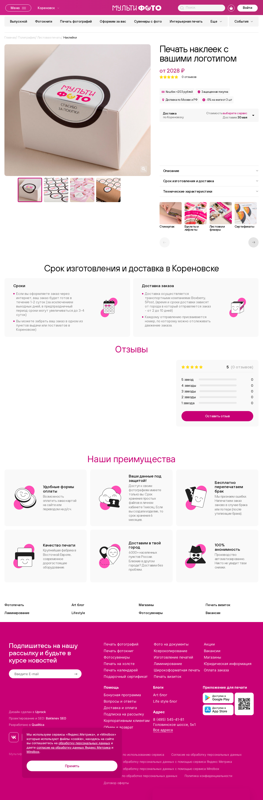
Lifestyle (78, 613)
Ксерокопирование (170, 651)
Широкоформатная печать (177, 670)
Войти (247, 8)
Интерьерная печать (186, 21)
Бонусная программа (122, 695)
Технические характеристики (211, 191)
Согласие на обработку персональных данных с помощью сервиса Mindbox (161, 769)
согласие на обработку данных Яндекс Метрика (74, 747)
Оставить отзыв (217, 416)
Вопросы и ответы (120, 701)
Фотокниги (43, 21)
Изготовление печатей (173, 657)
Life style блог (165, 701)
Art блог (78, 605)
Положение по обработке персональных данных (140, 776)
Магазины (146, 605)
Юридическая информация (227, 663)
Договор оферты (116, 783)
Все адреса (163, 730)
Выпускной (18, 21)
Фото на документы (171, 644)
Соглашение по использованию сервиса (134, 754)
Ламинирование (16, 613)
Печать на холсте (119, 663)
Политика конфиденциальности (208, 776)
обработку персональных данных (84, 743)
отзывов (189, 77)
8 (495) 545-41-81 (168, 719)
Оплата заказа (216, 670)
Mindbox (33, 752)
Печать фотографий (76, 21)
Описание (211, 171)
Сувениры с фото (148, 21)
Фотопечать (14, 605)
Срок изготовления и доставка (211, 181)
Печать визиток (218, 605)
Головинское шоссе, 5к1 (174, 724)
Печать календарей (121, 670)
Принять (72, 766)
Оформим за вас (113, 21)
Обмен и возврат (118, 727)
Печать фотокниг (119, 651)
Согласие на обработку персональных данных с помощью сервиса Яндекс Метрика (168, 761)
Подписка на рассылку (124, 714)
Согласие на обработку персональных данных (206, 754)
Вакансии (213, 613)
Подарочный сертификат (126, 676)
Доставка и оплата (120, 707)
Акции (209, 644)
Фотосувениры (151, 613)
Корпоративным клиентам (127, 720)
